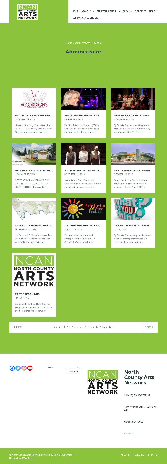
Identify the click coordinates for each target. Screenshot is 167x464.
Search (51, 366)
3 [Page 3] (64, 326)
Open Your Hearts (106, 11)
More (152, 11)
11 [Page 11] (103, 326)
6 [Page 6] (80, 326)
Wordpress (28, 458)
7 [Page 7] (85, 326)
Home (75, 11)
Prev (18, 327)
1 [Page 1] (54, 326)
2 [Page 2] (59, 326)
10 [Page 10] (97, 326)
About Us (86, 11)
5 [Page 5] (75, 326)
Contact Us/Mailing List (85, 17)
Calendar (124, 11)
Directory (140, 11)
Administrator (83, 43)
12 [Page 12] (110, 326)
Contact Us (129, 433)
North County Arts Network (26, 454)
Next (148, 327)
